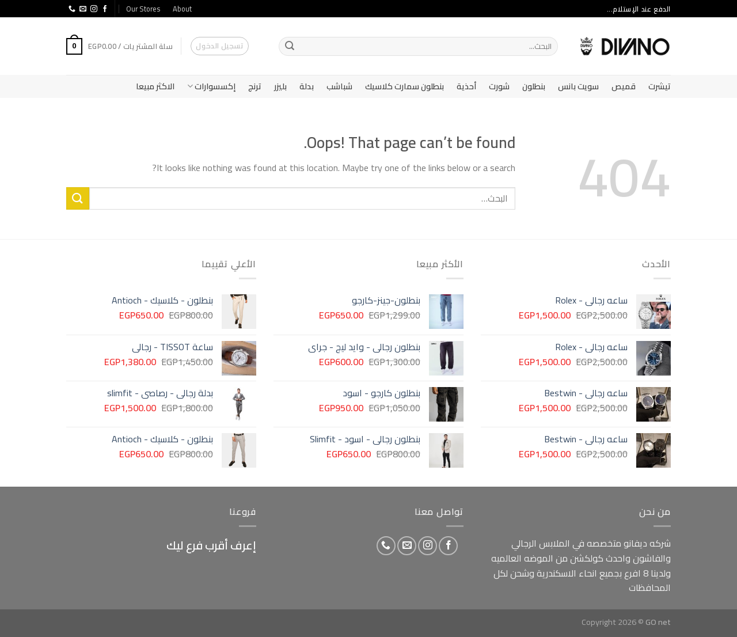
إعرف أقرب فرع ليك (211, 545)
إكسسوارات (211, 86)
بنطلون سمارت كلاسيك (404, 86)
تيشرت (659, 86)
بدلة (306, 86)
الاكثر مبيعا (155, 86)
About (182, 9)
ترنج (254, 86)
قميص (623, 86)
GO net (658, 622)
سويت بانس (578, 86)
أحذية (466, 86)
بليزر (280, 86)
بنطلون (533, 86)
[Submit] (289, 46)
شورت (499, 86)
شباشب (339, 86)
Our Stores (143, 9)
